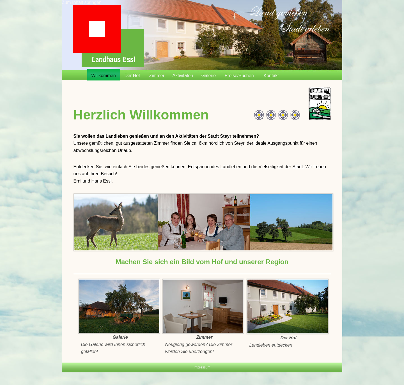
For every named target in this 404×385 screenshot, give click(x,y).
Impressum (202, 367)
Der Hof (132, 75)
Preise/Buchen (239, 75)
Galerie (208, 75)
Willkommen (103, 75)
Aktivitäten (183, 75)
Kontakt (271, 75)
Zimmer (156, 75)
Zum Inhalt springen (82, 2)
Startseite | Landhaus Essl (108, 36)
